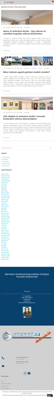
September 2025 (5, 180)
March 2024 (4, 204)
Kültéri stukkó (19, 68)
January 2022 (5, 232)
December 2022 (5, 216)
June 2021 (4, 244)
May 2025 (3, 187)
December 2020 (5, 254)
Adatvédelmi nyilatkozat (6, 383)
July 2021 (3, 242)
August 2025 (4, 182)
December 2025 (5, 175)
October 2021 (5, 237)
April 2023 (4, 209)
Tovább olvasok (6, 50)
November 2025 (5, 177)
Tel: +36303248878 (20, 359)
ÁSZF (2, 381)
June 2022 (4, 227)
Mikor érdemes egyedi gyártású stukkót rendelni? (26, 72)
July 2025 (3, 184)
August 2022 (4, 223)
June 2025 (4, 186)
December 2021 (5, 233)
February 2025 (5, 192)
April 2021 (4, 247)
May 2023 (3, 208)
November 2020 (5, 256)
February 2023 (5, 213)
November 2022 (5, 218)
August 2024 (4, 201)
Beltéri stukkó (19, 27)
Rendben (49, 395)
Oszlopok (40, 68)
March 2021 (4, 249)
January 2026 (5, 174)
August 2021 (4, 240)
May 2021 (3, 245)
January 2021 (5, 252)
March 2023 (4, 211)
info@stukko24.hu (20, 363)
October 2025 (5, 179)
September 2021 (5, 239)
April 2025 (4, 189)
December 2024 (5, 196)
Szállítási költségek (5, 388)
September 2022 (5, 221)
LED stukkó (34, 68)
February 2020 (5, 259)
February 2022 (5, 230)
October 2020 (5, 257)
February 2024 (5, 206)
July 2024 (3, 203)
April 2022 (4, 228)
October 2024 (5, 199)
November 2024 (5, 198)
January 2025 (5, 194)
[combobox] (26, 148)
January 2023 (5, 215)
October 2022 (5, 220)
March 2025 (4, 191)
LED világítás (26, 27)
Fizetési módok (4, 385)
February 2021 (5, 250)
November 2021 (5, 235)
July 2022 (3, 225)
